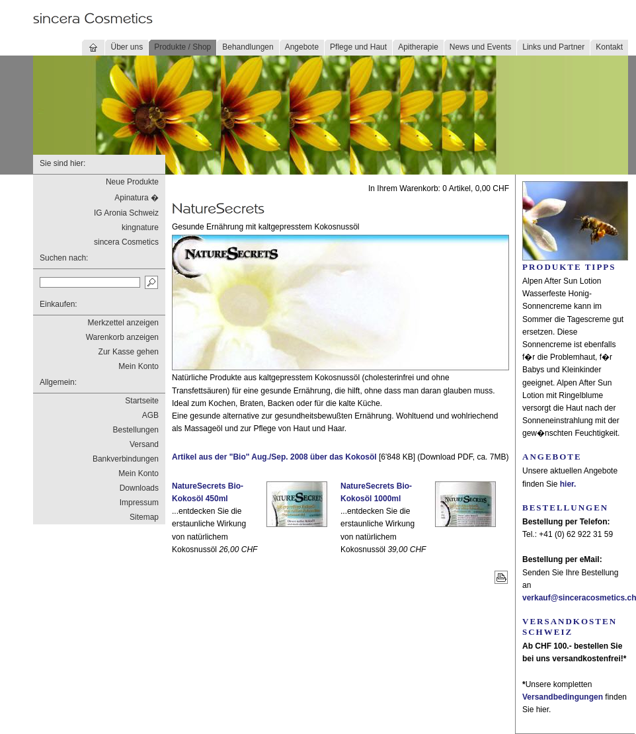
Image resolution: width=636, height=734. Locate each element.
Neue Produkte (132, 181)
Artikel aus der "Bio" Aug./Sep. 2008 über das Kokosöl (274, 457)
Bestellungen (136, 429)
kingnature (140, 227)
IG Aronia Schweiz (126, 213)
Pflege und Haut (358, 47)
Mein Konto (138, 366)
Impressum (139, 502)
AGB (150, 415)
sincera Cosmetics (126, 242)
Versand (144, 444)
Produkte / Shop (182, 47)
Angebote (302, 47)
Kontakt (609, 47)
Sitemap (144, 517)
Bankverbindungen (126, 459)
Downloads (139, 488)
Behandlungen (247, 47)
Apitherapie (418, 47)
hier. (568, 484)
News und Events (480, 47)
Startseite (142, 400)
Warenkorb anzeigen (122, 337)
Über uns (126, 47)
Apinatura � (136, 197)
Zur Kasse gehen (129, 351)
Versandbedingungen (562, 697)
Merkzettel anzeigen (123, 322)
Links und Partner (553, 47)
